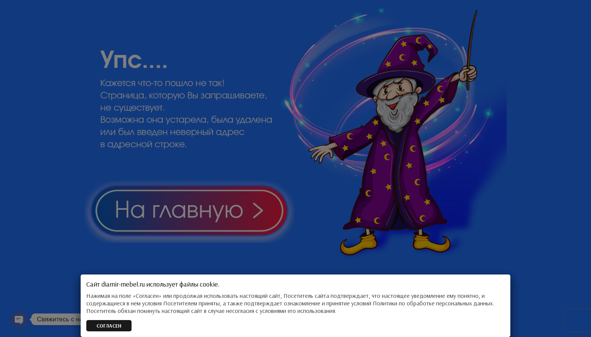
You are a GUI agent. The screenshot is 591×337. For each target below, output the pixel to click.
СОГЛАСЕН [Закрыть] (108, 325)
